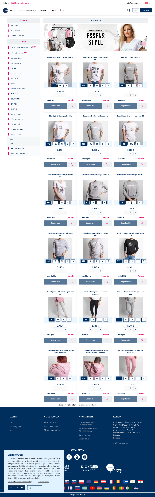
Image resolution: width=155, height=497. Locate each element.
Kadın (11, 139)
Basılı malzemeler (18, 153)
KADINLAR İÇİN (16, 58)
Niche (13, 84)
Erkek (11, 144)
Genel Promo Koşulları (67, 405)
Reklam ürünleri (17, 148)
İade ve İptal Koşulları (52, 426)
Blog (11, 430)
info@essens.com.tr (134, 3)
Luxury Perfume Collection (23, 47)
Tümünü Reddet (44, 482)
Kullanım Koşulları (51, 422)
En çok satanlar (17, 36)
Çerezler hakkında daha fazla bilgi (20, 482)
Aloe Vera (15, 94)
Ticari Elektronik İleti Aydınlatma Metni (86, 423)
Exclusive (15, 25)
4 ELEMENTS (15, 79)
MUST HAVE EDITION (18, 89)
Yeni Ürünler (16, 31)
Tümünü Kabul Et (16, 488)
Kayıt (11, 423)
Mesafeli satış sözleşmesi (53, 430)
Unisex (13, 68)
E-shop (13, 10)
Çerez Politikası (84, 439)
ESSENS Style (16, 134)
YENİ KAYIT (146, 10)
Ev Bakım (14, 109)
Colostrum (15, 99)
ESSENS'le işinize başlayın (21, 3)
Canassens (15, 104)
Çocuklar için (16, 73)
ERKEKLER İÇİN (16, 63)
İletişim (6, 3)
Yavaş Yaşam (16, 114)
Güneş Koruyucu (17, 119)
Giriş (135, 10)
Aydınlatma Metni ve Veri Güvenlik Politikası (88, 430)
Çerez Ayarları (36, 488)
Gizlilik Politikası (84, 435)
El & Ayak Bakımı (17, 129)
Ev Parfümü (15, 124)
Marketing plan (15, 427)
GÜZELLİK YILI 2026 (19, 53)
